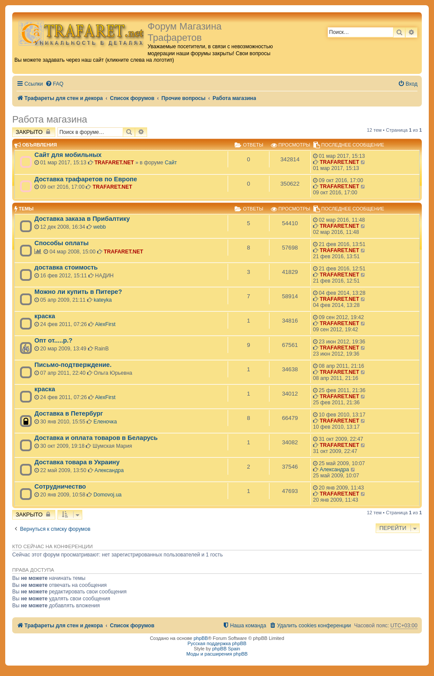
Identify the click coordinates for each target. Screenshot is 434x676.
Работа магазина (49, 119)
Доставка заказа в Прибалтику (82, 218)
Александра (109, 470)
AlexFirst (105, 324)
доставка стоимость (66, 267)
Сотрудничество (60, 486)
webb (99, 227)
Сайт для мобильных (67, 154)
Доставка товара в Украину (77, 462)
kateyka (103, 300)
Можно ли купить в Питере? (78, 291)
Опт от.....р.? (53, 340)
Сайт (171, 163)
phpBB (201, 638)
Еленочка (105, 422)
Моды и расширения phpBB (217, 653)
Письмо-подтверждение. (72, 364)
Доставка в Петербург (68, 413)
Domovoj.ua (108, 495)
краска (44, 316)
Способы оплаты (61, 243)
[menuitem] (54, 84)
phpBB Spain (226, 648)
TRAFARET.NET (114, 163)
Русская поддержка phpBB (217, 643)
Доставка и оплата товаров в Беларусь (96, 437)
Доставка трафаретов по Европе (85, 179)
